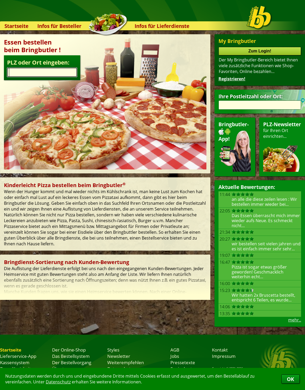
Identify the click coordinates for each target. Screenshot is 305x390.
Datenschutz (58, 382)
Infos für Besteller (59, 26)
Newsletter (118, 356)
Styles (113, 350)
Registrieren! (231, 79)
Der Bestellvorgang (71, 362)
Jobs (174, 356)
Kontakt (220, 350)
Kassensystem (14, 362)
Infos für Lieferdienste (162, 26)
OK (290, 379)
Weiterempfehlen (125, 362)
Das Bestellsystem (71, 356)
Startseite (16, 26)
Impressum (224, 356)
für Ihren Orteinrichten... (282, 146)
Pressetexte (182, 362)
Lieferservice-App (18, 356)
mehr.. (294, 320)
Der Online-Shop (69, 350)
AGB (174, 350)
